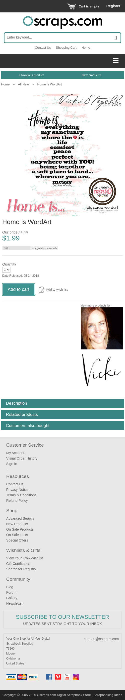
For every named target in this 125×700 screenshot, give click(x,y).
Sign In (11, 464)
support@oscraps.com (101, 639)
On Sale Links (17, 535)
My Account (15, 453)
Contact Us (43, 47)
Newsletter (14, 603)
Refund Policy (17, 501)
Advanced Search (20, 518)
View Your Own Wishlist (24, 558)
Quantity (9, 264)
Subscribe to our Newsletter (62, 617)
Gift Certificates (18, 564)
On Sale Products (20, 529)
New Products (17, 524)
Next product (91, 75)
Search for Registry (21, 569)
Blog (9, 587)
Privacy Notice (17, 490)
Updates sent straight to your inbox (62, 624)
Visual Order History (21, 458)
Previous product (31, 75)
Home (85, 47)
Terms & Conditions (21, 495)
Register (113, 6)
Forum (11, 592)
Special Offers (17, 540)
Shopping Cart (66, 47)
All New (23, 84)
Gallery (11, 598)
